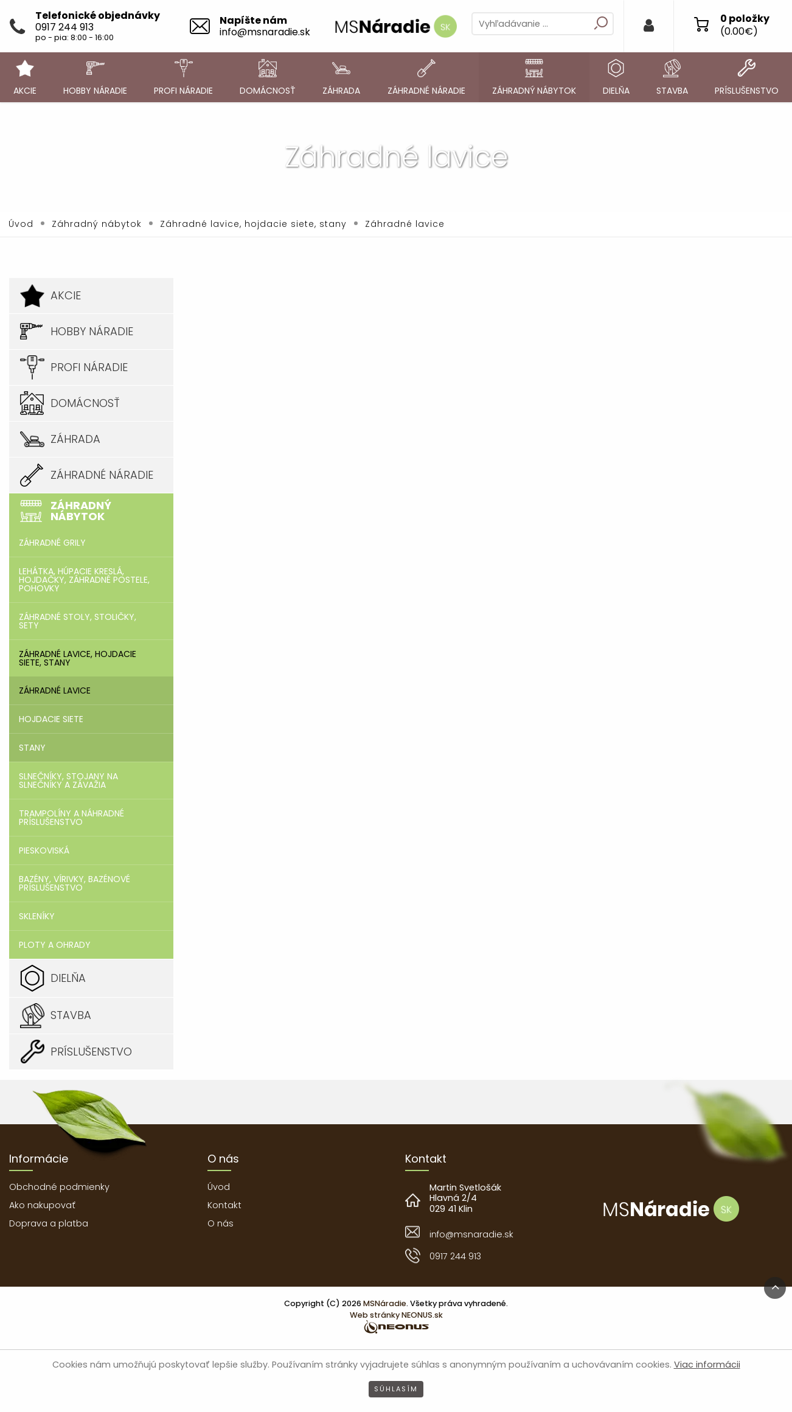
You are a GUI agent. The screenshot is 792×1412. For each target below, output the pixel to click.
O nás (220, 1223)
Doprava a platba (48, 1223)
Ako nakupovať (42, 1205)
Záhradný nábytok (97, 224)
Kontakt (224, 1205)
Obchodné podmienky (59, 1187)
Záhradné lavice (405, 224)
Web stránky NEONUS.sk (396, 1315)
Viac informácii (707, 1364)
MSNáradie (384, 1303)
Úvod (21, 224)
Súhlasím (396, 1389)
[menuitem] (25, 77)
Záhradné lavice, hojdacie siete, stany (253, 224)
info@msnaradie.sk (471, 1234)
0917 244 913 (455, 1256)
